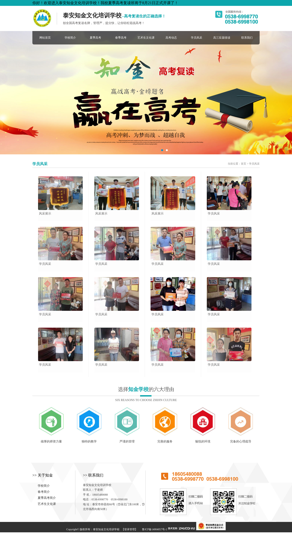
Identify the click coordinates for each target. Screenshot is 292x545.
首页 (243, 163)
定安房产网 (152, 539)
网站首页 (45, 37)
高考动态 (171, 37)
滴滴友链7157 (168, 539)
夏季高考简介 (47, 497)
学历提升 (121, 539)
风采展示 (45, 213)
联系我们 (247, 37)
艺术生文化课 (146, 37)
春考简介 (44, 491)
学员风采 (196, 37)
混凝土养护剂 (136, 539)
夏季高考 (95, 37)
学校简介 (70, 37)
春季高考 (120, 37)
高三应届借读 (221, 37)
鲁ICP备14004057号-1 (154, 529)
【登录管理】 (129, 529)
